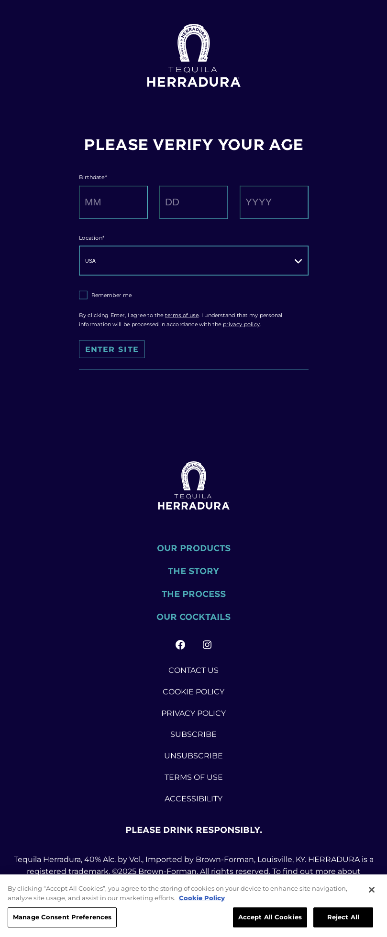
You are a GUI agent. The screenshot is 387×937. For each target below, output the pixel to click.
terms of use (182, 315)
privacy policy (241, 324)
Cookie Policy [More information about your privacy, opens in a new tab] (202, 899)
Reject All (343, 918)
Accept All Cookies (270, 918)
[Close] (371, 891)
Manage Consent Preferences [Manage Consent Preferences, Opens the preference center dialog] (62, 918)
